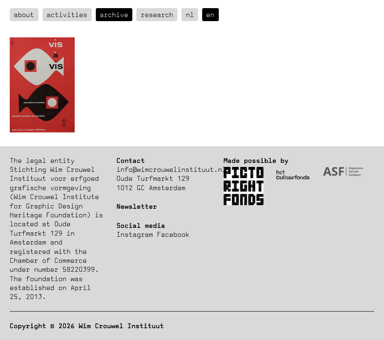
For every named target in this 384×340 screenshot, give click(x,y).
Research (157, 15)
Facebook (173, 234)
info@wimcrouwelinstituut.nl (171, 169)
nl (190, 15)
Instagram (134, 234)
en (210, 15)
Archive (114, 15)
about (24, 15)
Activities (67, 15)
